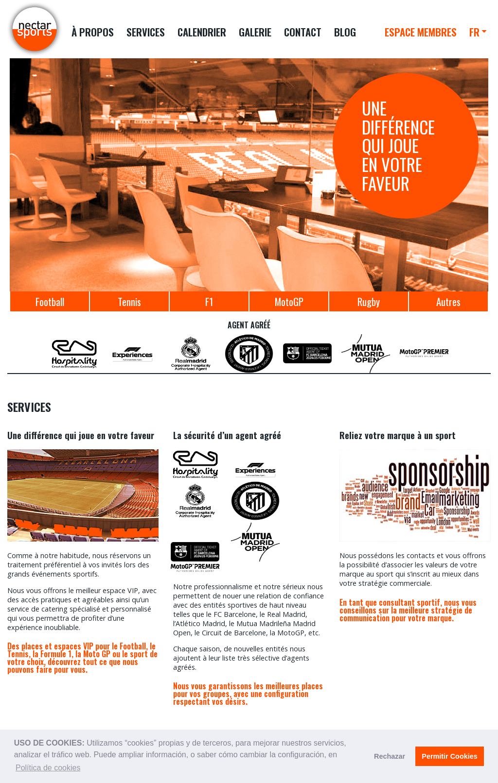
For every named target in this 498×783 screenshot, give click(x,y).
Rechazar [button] (389, 756)
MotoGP (289, 301)
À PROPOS (92, 31)
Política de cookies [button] (48, 768)
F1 (209, 301)
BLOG (345, 31)
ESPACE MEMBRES (421, 31)
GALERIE (255, 31)
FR (474, 31)
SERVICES (145, 31)
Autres (448, 301)
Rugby (368, 301)
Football (50, 301)
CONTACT (302, 31)
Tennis (129, 301)
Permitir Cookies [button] (449, 756)
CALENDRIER (202, 31)
